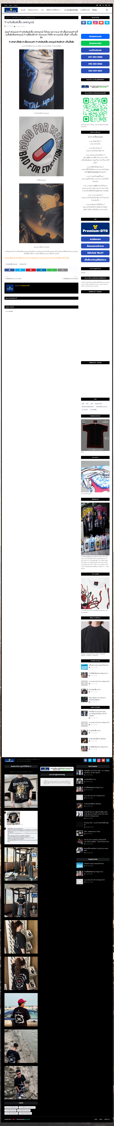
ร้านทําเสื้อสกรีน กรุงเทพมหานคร (27, 1107)
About (10, 5)
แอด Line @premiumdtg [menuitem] (71, 10)
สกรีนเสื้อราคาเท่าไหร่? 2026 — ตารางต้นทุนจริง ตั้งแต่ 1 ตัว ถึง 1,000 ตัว (98, 714)
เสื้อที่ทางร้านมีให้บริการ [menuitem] (53, 10)
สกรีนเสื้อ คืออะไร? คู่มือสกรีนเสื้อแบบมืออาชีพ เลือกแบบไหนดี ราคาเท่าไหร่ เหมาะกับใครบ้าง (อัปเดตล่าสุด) (96, 814)
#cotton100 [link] (28, 258)
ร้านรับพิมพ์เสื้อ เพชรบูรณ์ (16, 17)
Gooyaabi (27, 1119)
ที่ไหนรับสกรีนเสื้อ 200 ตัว (88, 406)
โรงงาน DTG (85, 409)
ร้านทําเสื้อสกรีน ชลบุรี (10, 1110)
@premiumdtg (57, 782)
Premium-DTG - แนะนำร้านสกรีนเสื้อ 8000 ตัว (96, 824)
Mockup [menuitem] (94, 10)
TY (15, 1119)
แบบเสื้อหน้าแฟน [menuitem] (85, 10)
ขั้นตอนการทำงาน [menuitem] (33, 10)
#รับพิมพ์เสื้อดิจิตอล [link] (19, 258)
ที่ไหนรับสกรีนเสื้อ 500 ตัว (11, 1107)
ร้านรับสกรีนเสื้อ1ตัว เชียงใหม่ (97, 739)
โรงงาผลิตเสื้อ (93, 409)
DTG (87, 403)
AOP (83, 403)
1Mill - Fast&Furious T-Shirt (92, 831)
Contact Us (107, 1119)
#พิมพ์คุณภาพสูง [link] (37, 258)
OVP (92, 403)
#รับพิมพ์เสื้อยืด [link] (8, 258)
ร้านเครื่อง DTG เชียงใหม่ (25, 1113)
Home (5, 5)
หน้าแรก (8, 17)
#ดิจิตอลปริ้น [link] (65, 258)
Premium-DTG (9, 26)
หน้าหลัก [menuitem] (23, 10)
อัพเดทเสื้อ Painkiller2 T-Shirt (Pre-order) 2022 (96, 849)
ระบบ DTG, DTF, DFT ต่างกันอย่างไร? (99, 681)
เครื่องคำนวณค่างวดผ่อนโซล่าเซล (98, 665)
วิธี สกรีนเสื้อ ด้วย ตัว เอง (101, 406)
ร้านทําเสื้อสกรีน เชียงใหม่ (11, 1113)
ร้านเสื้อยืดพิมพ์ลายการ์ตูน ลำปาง (98, 673)
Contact (15, 5)
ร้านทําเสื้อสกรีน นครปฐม (24, 1110)
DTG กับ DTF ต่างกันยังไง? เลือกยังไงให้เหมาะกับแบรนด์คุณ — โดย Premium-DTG (96, 841)
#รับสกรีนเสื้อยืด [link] (57, 258)
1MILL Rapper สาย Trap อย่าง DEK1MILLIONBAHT (97, 699)
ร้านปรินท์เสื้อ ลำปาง (95, 689)
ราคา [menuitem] (42, 10)
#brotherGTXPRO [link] (47, 258)
